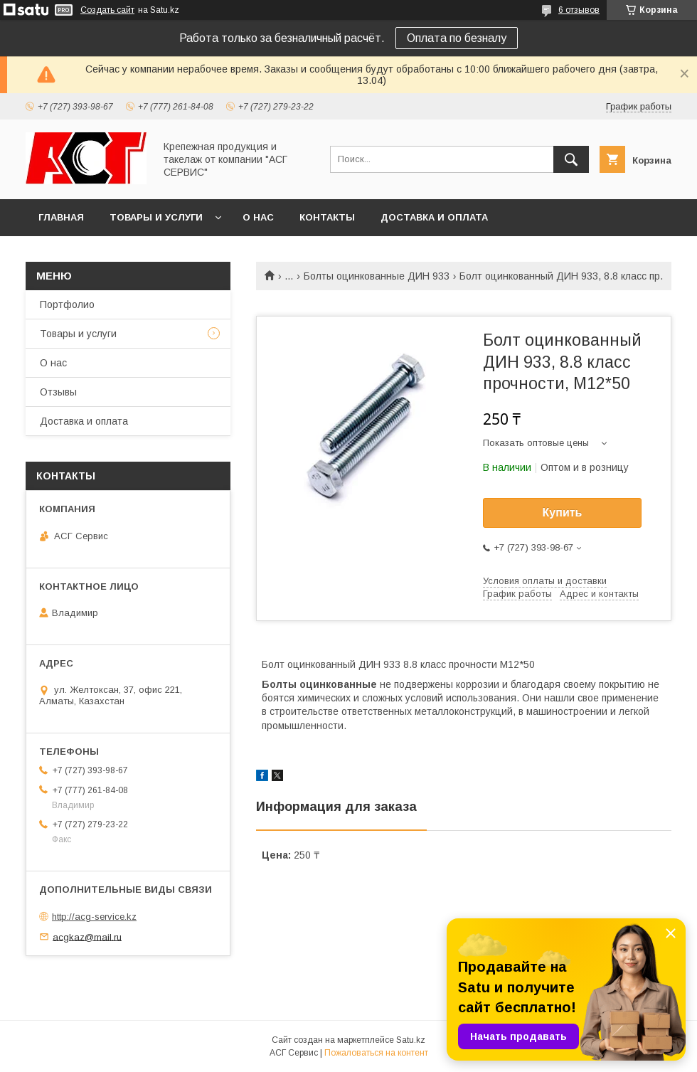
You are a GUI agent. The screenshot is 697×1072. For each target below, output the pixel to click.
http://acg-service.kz (94, 916)
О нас (258, 217)
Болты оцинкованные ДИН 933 (376, 276)
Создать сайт (107, 10)
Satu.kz (410, 1040)
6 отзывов (579, 10)
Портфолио (67, 304)
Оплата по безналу (456, 38)
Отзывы (58, 392)
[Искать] (571, 159)
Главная (61, 217)
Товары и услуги (156, 217)
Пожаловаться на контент (376, 1053)
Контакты (327, 217)
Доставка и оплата (434, 217)
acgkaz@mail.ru (87, 936)
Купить (562, 512)
